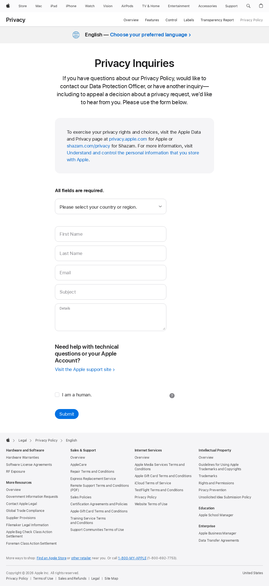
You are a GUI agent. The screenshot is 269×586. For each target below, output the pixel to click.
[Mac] (38, 6)
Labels (189, 20)
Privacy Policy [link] (251, 20)
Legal (95, 578)
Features (152, 20)
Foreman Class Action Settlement (31, 543)
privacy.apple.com (128, 139)
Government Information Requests (32, 497)
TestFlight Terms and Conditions (159, 490)
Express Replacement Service (93, 479)
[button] (248, 6)
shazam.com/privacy (88, 146)
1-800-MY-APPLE (132, 558)
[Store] (22, 6)
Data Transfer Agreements (219, 540)
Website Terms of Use (151, 504)
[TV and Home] (151, 6)
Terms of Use (43, 578)
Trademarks (208, 476)
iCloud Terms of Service (153, 483)
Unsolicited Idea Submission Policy (225, 497)
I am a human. (73, 394)
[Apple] (8, 6)
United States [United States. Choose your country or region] (253, 573)
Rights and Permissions (216, 483)
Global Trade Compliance (25, 511)
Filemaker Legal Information (27, 525)
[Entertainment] (179, 6)
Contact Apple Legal (21, 504)
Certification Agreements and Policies (99, 504)
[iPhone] (71, 6)
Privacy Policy (146, 497)
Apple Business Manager (217, 533)
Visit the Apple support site (83, 369)
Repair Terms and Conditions (92, 472)
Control (171, 20)
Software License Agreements (29, 465)
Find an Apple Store (51, 558)
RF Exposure (15, 472)
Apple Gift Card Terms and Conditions (98, 511)
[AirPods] (127, 6)
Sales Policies (80, 497)
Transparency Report (217, 20)
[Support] (231, 6)
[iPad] (53, 6)
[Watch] (90, 6)
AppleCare (78, 465)
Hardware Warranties (22, 457)
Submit (66, 414)
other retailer (81, 558)
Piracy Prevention (212, 490)
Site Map (111, 578)
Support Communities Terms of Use (97, 530)
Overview (131, 20)
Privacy (16, 20)
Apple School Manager (216, 515)
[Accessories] (207, 6)
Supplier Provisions (21, 518)
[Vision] (108, 6)
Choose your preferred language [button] (148, 34)
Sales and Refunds (72, 578)
